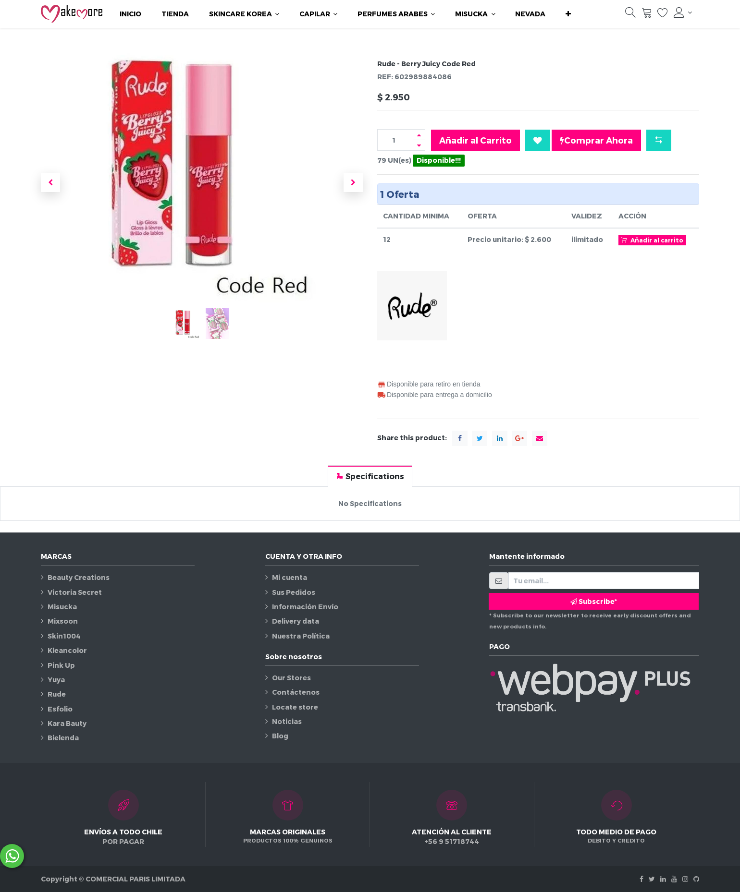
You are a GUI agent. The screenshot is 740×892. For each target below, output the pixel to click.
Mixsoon (63, 621)
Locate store (295, 707)
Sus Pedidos (293, 592)
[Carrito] (646, 15)
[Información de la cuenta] (683, 12)
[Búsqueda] (630, 15)
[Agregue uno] (419, 135)
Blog (280, 736)
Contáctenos (296, 692)
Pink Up (61, 665)
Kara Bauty (67, 723)
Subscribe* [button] (593, 601)
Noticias (287, 721)
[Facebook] (641, 879)
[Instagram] (685, 879)
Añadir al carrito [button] (652, 239)
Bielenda (63, 738)
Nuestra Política (301, 636)
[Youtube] (674, 879)
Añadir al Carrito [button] (475, 140)
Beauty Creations (79, 577)
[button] (568, 14)
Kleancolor (67, 650)
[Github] (696, 879)
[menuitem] (130, 14)
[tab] (370, 476)
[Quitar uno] (419, 145)
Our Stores (291, 678)
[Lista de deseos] (662, 15)
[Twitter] (652, 879)
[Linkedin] (663, 879)
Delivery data (295, 621)
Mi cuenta (289, 577)
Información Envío (305, 607)
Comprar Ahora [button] (596, 140)
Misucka (62, 607)
